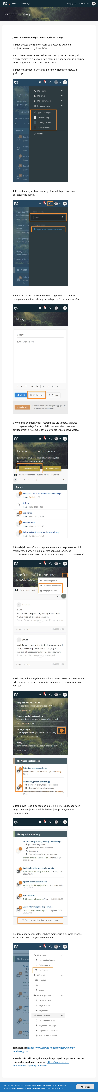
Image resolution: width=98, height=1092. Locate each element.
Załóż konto (84, 3)
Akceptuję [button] (85, 1087)
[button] (64, 1088)
